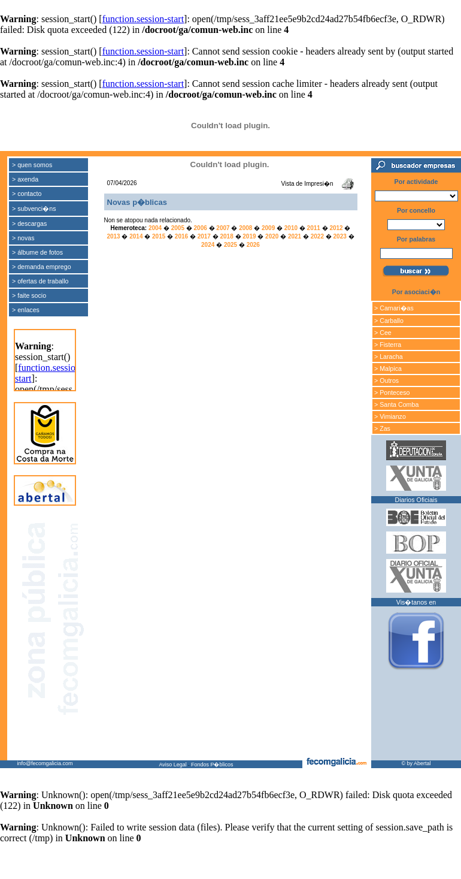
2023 (340, 236)
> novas (23, 237)
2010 (291, 228)
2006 (200, 228)
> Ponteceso (392, 392)
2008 (245, 228)
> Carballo (389, 320)
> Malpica (388, 368)
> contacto (26, 193)
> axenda (25, 179)
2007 (222, 228)
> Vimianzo (390, 416)
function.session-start (143, 19)
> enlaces (26, 309)
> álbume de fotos (37, 252)
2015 (158, 236)
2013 (113, 236)
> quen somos (32, 164)
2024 (207, 244)
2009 (268, 228)
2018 (226, 236)
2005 (177, 228)
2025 (230, 244)
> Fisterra (387, 344)
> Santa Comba (396, 404)
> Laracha (388, 356)
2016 (181, 236)
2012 (335, 228)
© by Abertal (415, 763)
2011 (313, 228)
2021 (294, 236)
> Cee (383, 332)
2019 (249, 236)
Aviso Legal (172, 765)
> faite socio (29, 295)
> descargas (29, 223)
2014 (135, 236)
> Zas (382, 428)
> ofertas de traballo (40, 281)
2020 (271, 236)
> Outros (386, 380)
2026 (253, 244)
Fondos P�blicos (212, 765)
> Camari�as (394, 308)
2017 (204, 236)
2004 (155, 228)
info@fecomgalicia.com (44, 763)
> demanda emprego (41, 266)
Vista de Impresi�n (307, 183)
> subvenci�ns (34, 208)
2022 (317, 236)
